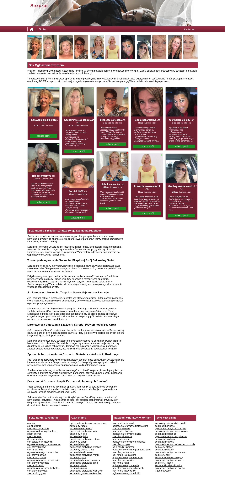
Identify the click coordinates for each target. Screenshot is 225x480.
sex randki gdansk (36, 457)
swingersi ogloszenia (38, 428)
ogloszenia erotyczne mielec (170, 468)
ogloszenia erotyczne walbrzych (86, 470)
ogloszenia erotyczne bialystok (43, 468)
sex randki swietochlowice (168, 465)
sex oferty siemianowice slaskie (171, 431)
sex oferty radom (78, 426)
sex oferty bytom (78, 441)
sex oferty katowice (37, 470)
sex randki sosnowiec (81, 428)
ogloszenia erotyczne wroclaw (43, 452)
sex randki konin (121, 463)
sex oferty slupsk (121, 444)
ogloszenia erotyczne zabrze (85, 439)
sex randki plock (78, 468)
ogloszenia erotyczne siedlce (128, 457)
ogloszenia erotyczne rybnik (84, 455)
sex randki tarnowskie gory (169, 457)
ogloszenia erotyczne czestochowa (88, 423)
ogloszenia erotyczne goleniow (171, 436)
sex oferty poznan (36, 455)
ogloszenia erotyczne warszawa (44, 444)
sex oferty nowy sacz (123, 452)
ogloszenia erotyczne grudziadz (129, 441)
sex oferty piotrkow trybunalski (128, 468)
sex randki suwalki (164, 441)
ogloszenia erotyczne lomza (169, 460)
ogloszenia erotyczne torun (84, 431)
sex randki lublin (35, 465)
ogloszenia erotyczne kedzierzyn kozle (175, 444)
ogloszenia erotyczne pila (126, 465)
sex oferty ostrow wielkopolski (170, 423)
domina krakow (35, 439)
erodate (31, 423)
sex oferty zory (162, 455)
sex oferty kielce (78, 434)
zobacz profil (43, 136)
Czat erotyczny (163, 470)
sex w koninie (34, 436)
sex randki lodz (35, 449)
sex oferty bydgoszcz (38, 463)
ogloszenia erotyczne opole (84, 463)
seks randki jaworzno (123, 447)
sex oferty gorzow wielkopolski (86, 473)
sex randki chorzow (123, 431)
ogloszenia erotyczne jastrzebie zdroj (132, 449)
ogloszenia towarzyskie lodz (42, 431)
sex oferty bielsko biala (82, 449)
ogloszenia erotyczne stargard (170, 428)
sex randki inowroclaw (124, 470)
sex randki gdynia (36, 473)
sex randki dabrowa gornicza (85, 460)
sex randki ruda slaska (81, 452)
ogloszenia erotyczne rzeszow (85, 447)
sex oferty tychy (78, 457)
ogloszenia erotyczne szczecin (43, 460)
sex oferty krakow (36, 447)
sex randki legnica (122, 439)
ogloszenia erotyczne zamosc (170, 452)
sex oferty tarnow (121, 428)
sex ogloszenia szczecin (40, 441)
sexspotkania (34, 426)
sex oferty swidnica (165, 439)
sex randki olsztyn (79, 444)
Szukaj (42, 29)
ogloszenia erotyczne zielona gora (130, 426)
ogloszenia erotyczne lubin (126, 473)
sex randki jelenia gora (124, 455)
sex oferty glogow (164, 447)
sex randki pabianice (166, 434)
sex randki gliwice (79, 436)
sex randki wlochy (164, 449)
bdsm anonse (34, 434)
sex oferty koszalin (122, 436)
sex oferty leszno (164, 463)
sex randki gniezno (165, 426)
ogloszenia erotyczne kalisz (127, 434)
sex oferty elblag (78, 465)
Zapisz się (189, 29)
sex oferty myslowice (123, 460)
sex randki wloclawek (124, 423)
